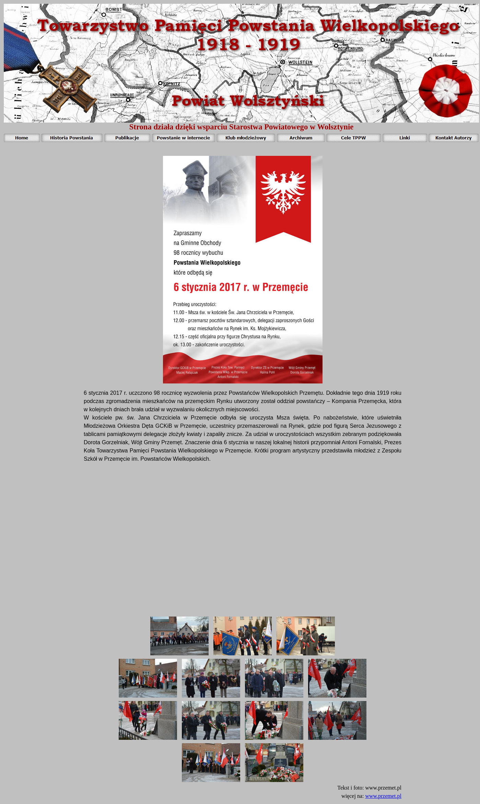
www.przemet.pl (383, 796)
